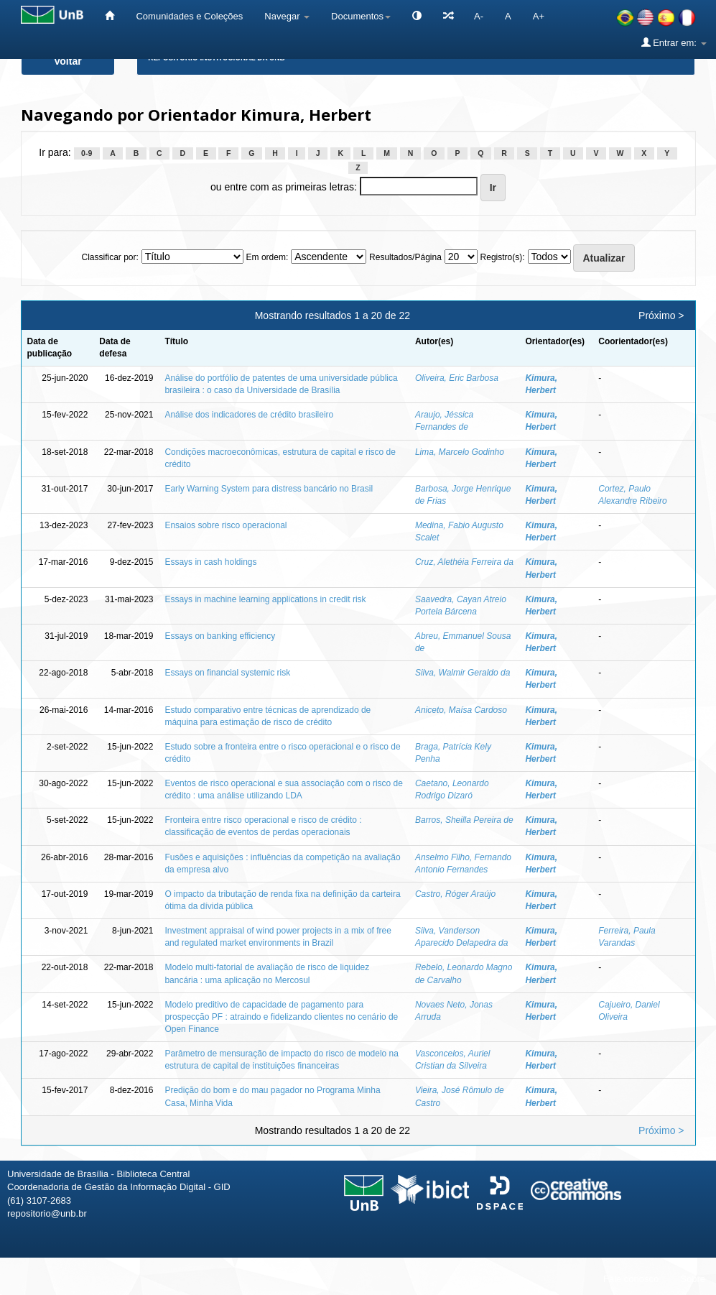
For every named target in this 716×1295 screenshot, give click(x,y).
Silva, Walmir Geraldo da (463, 673)
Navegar (287, 16)
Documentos (361, 16)
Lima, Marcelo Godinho (459, 452)
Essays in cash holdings (210, 562)
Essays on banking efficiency (219, 636)
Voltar (68, 61)
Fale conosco (631, 1278)
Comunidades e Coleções (189, 16)
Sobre (692, 1278)
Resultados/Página (405, 257)
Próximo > (661, 315)
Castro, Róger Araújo (455, 894)
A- (478, 16)
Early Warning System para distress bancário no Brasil (268, 489)
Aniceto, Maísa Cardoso (461, 710)
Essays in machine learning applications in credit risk (265, 599)
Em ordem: (267, 257)
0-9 (86, 153)
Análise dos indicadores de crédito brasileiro (248, 415)
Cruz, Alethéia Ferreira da (464, 562)
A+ (538, 16)
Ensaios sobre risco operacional (225, 525)
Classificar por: (109, 257)
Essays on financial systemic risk (227, 673)
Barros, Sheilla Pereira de (464, 820)
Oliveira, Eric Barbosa (456, 378)
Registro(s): (502, 257)
